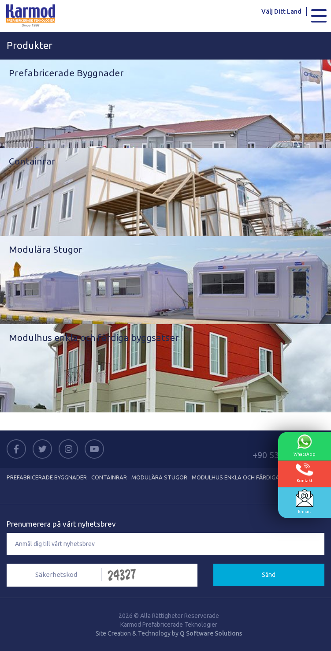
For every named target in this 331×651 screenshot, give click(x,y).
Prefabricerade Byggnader (47, 477)
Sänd (268, 574)
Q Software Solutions (211, 633)
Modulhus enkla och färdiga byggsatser (254, 477)
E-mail (304, 502)
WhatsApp (305, 445)
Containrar (109, 477)
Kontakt (304, 473)
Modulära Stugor (159, 477)
